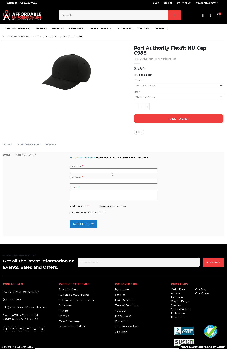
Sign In (168, 3)
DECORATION (124, 28)
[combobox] (120, 15)
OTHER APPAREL (99, 28)
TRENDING (160, 28)
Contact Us (184, 3)
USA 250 (143, 28)
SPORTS (40, 28)
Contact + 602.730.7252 (22, 3)
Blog (156, 3)
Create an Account (206, 3)
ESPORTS (56, 28)
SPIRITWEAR (76, 28)
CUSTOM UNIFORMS (17, 28)
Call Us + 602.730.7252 (17, 346)
